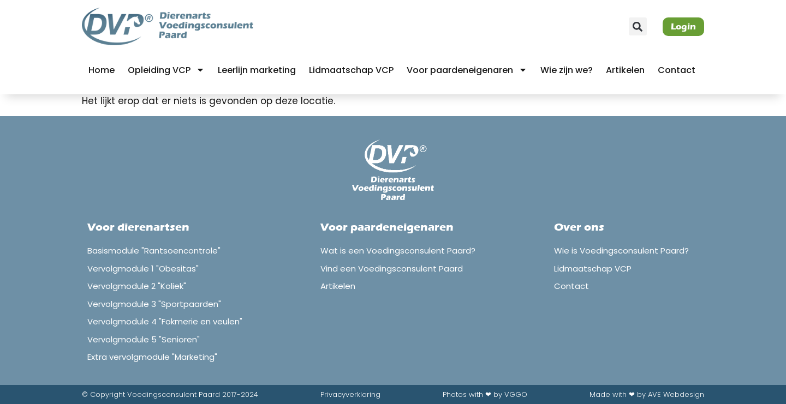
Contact (676, 70)
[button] (638, 26)
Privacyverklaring (350, 394)
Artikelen (625, 70)
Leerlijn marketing (257, 70)
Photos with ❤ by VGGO (485, 394)
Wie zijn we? (566, 70)
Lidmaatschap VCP (351, 70)
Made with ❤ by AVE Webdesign (647, 394)
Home (101, 70)
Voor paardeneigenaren (467, 70)
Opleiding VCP (166, 70)
